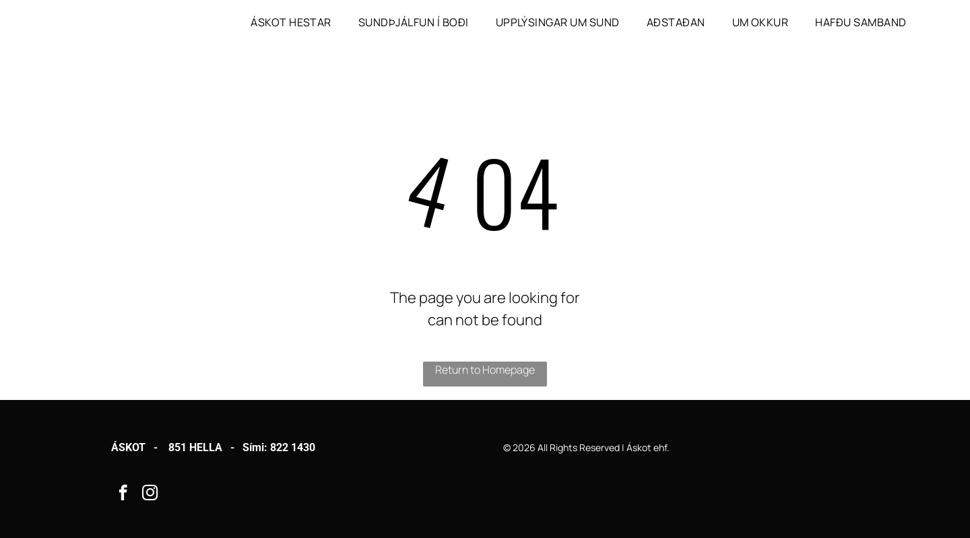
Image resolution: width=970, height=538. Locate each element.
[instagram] (150, 494)
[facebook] (123, 494)
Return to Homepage (485, 369)
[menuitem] (291, 22)
